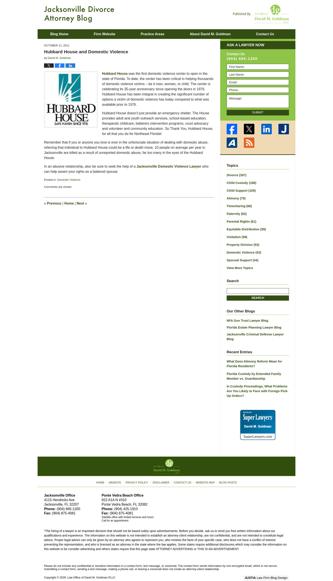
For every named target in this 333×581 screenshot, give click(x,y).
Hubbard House (115, 73)
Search (257, 295)
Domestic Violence (68, 179)
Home (69, 203)
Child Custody (241, 182)
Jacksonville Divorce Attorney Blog (79, 14)
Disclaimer (161, 471)
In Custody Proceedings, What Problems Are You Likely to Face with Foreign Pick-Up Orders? (256, 381)
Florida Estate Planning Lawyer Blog (253, 324)
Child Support (240, 190)
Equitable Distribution (245, 227)
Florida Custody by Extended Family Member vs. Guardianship (253, 367)
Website (117, 471)
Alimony (236, 197)
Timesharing (239, 205)
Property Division (242, 242)
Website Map (204, 471)
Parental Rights (241, 220)
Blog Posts (226, 471)
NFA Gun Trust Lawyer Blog (246, 317)
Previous (52, 203)
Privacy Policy (139, 471)
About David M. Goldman (210, 34)
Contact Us (182, 471)
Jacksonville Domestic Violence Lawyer (169, 166)
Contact (265, 34)
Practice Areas (153, 34)
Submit (258, 112)
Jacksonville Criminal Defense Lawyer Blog (258, 330)
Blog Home (59, 34)
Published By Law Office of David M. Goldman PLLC (261, 14)
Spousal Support (242, 257)
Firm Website (104, 34)
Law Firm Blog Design (268, 568)
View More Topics (239, 265)
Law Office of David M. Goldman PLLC (91, 567)
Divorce (236, 175)
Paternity (236, 212)
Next (82, 203)
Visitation (236, 235)
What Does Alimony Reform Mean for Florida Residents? (253, 355)
